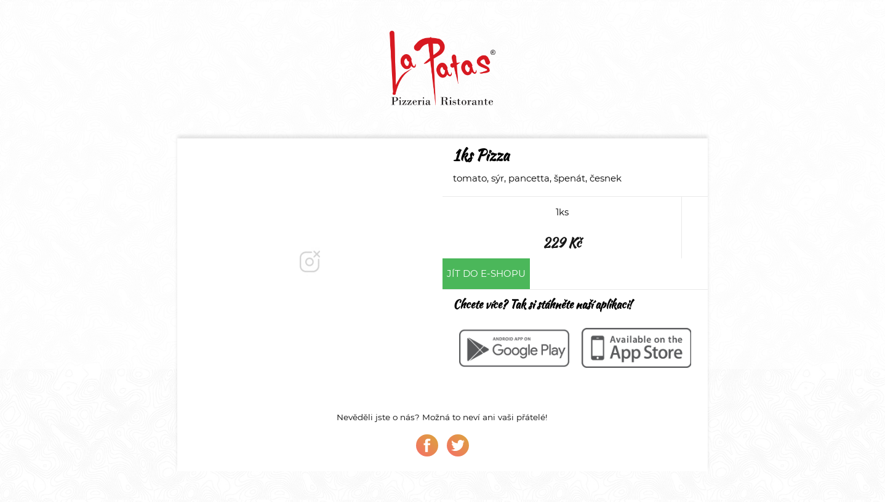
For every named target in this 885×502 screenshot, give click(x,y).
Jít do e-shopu (486, 273)
